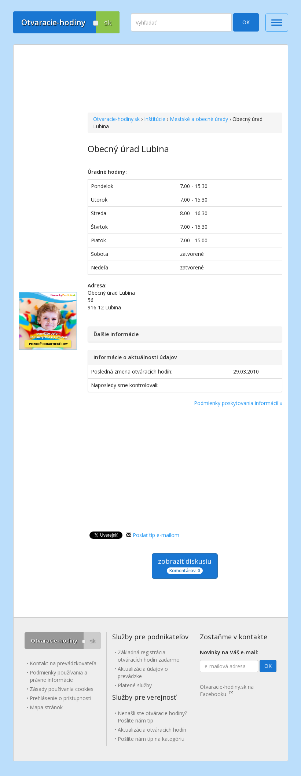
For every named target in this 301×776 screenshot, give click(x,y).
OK (246, 22)
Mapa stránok (46, 707)
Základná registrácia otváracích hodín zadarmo (149, 656)
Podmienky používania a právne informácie (58, 676)
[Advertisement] (185, 79)
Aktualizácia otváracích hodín (152, 729)
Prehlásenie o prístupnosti (60, 698)
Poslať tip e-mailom (156, 535)
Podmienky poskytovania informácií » (238, 403)
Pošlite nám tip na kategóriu (151, 738)
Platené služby (135, 685)
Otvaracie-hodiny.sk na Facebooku (227, 690)
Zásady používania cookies (61, 688)
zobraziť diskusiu (185, 565)
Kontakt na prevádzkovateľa (63, 663)
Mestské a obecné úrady (199, 118)
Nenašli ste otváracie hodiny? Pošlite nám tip (152, 717)
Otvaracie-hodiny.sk (116, 118)
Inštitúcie (154, 118)
